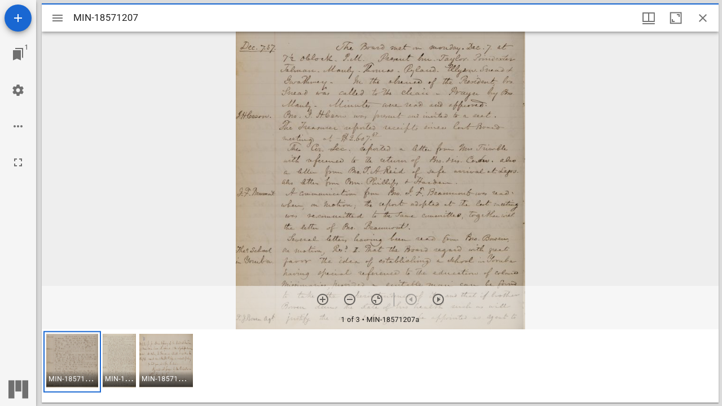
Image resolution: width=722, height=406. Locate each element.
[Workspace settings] (18, 90)
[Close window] (702, 18)
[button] (72, 362)
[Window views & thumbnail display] (648, 18)
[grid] (380, 366)
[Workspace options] (18, 126)
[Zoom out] (349, 299)
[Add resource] (18, 18)
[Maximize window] (675, 18)
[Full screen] (18, 162)
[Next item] (438, 299)
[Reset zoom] (376, 299)
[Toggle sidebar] (57, 18)
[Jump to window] (18, 54)
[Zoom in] (322, 299)
